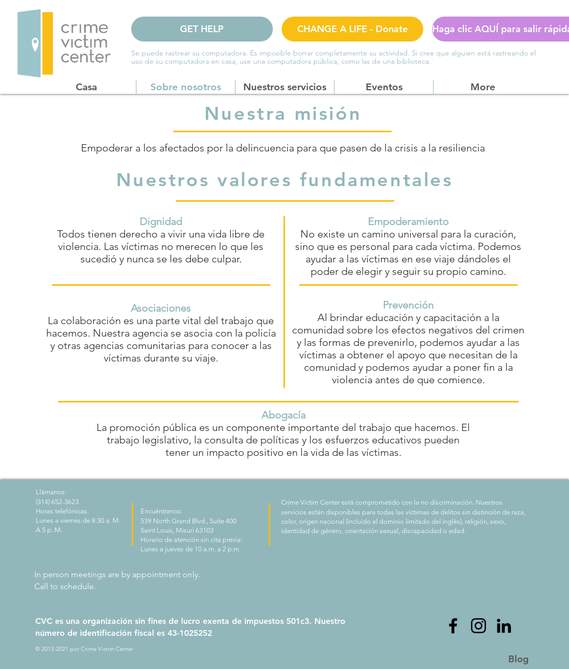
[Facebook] (453, 626)
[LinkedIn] (504, 626)
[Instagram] (478, 626)
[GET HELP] (202, 29)
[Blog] (518, 659)
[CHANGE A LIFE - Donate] (352, 29)
